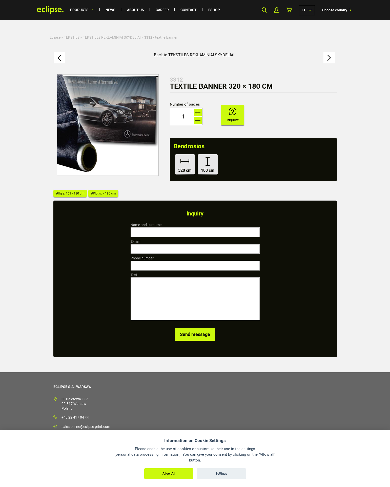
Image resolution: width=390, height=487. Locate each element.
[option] (107, 125)
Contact (188, 10)
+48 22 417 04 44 (75, 417)
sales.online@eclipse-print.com (85, 427)
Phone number (142, 258)
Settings (221, 473)
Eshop (214, 10)
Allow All (168, 473)
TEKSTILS (71, 37)
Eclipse (55, 37)
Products (79, 10)
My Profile (276, 10)
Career (162, 10)
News (110, 10)
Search (264, 10)
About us (135, 10)
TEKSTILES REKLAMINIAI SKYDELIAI (112, 37)
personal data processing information (147, 454)
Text (134, 275)
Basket (289, 10)
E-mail (135, 241)
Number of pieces (185, 104)
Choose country (334, 10)
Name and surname (146, 225)
